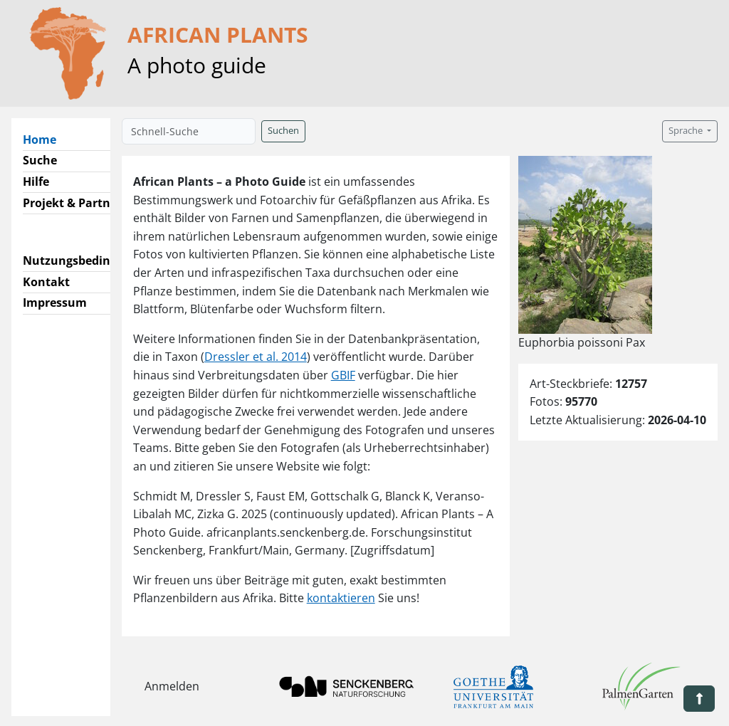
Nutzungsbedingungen (88, 260)
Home (45, 138)
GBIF (343, 375)
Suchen (283, 131)
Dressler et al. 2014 (255, 356)
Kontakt (46, 282)
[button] (699, 698)
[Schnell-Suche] (189, 131)
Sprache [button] (686, 131)
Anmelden (172, 686)
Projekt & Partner (72, 203)
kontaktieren (341, 598)
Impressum (55, 302)
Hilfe (36, 181)
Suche (40, 160)
